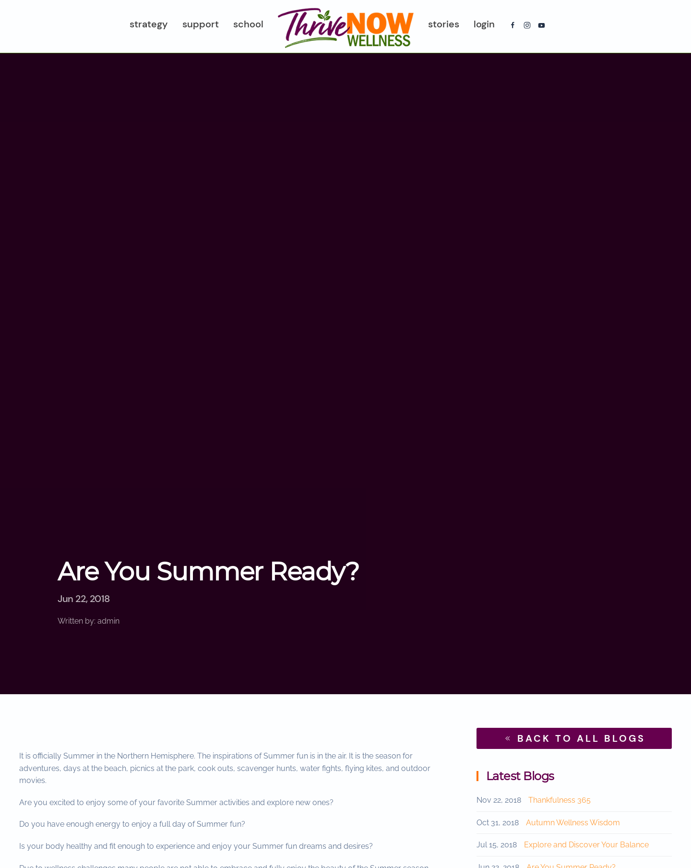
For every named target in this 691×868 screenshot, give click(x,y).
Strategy (149, 24)
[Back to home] (346, 26)
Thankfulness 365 (559, 800)
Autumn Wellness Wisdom (573, 822)
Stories (443, 24)
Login (484, 24)
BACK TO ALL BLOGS (574, 738)
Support (200, 24)
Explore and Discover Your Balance (586, 844)
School (248, 24)
